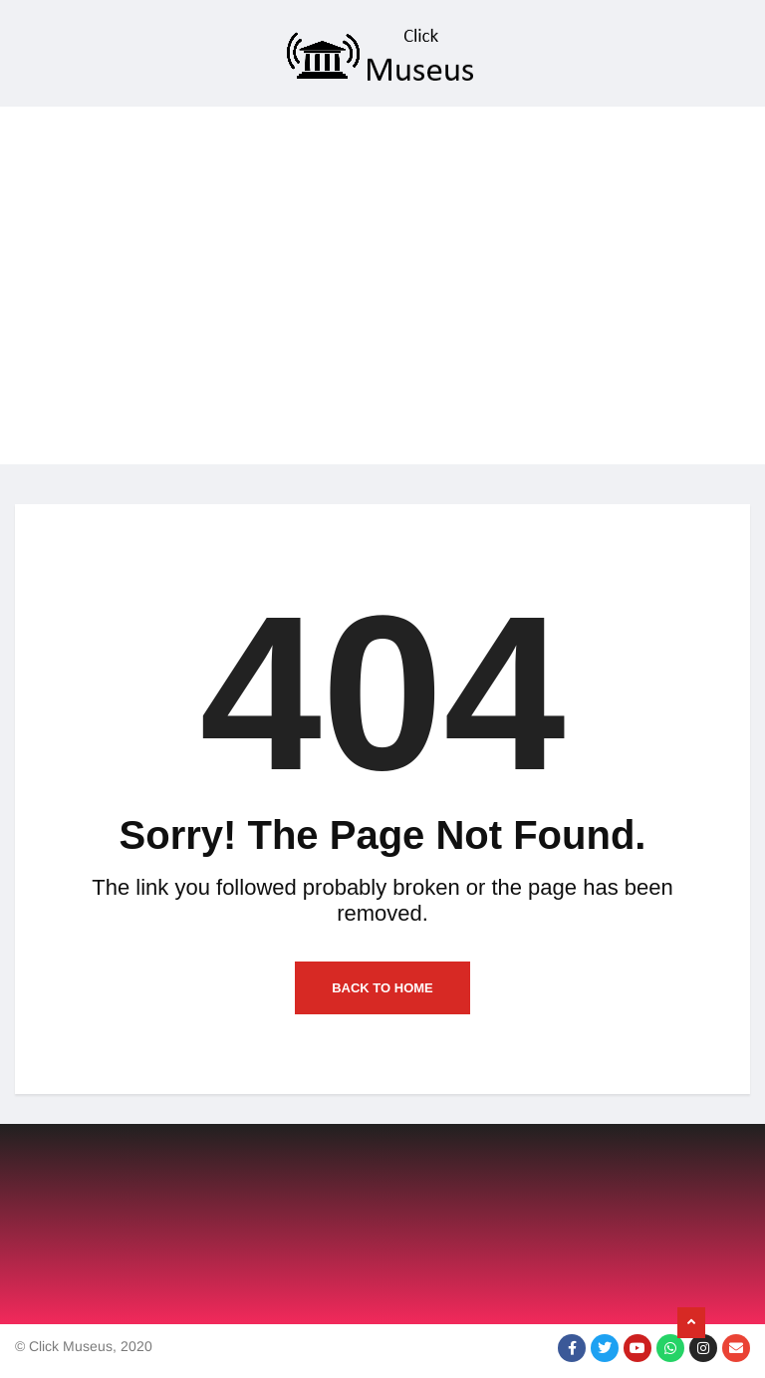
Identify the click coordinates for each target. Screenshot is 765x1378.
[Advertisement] (382, 324)
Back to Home (382, 987)
